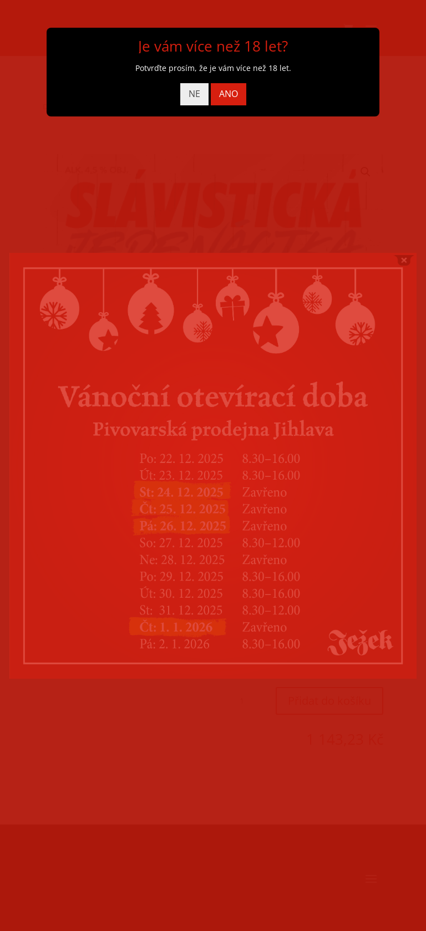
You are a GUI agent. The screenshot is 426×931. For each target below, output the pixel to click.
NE (194, 94)
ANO (228, 94)
